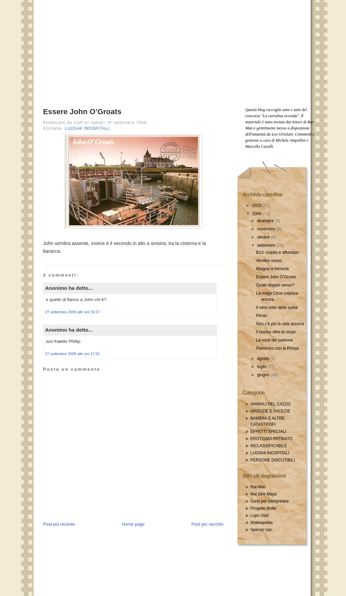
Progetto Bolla (263, 508)
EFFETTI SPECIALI (268, 431)
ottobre (264, 237)
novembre (266, 229)
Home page (133, 524)
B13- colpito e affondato (277, 252)
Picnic (261, 315)
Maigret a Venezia (272, 268)
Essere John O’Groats (82, 111)
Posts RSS (100, 125)
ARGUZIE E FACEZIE (270, 411)
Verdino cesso (269, 260)
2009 (257, 213)
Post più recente (59, 524)
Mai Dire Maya (263, 494)
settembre (266, 245)
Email (130, 125)
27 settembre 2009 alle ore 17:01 (72, 354)
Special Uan (261, 529)
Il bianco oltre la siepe (275, 332)
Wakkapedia (261, 522)
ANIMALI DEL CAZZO (270, 404)
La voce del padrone (274, 340)
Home (69, 125)
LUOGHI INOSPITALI (269, 453)
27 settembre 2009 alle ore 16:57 (72, 312)
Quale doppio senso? (275, 285)
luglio (262, 366)
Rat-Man (258, 487)
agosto (263, 358)
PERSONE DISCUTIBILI (272, 460)
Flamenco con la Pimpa (277, 348)
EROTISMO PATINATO (271, 438)
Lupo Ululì (259, 515)
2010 (257, 205)
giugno (263, 374)
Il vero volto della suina (276, 307)
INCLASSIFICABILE (268, 445)
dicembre (266, 220)
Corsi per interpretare (269, 501)
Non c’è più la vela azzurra (280, 323)
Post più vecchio (207, 524)
